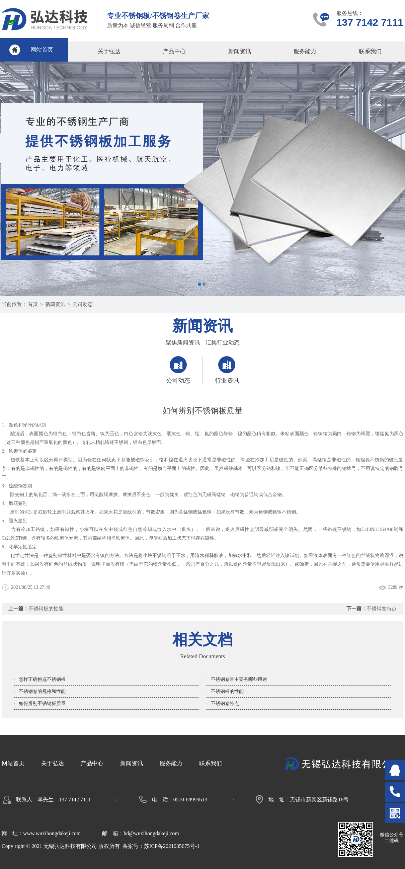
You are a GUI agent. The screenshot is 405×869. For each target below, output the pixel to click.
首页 (33, 304)
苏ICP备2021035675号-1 (171, 846)
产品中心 (174, 51)
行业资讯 (227, 370)
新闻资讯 (239, 51)
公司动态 (83, 304)
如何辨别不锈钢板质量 (42, 703)
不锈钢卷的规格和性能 (42, 691)
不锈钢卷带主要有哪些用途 (239, 679)
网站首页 (41, 50)
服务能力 (305, 51)
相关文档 (202, 639)
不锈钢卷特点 (382, 608)
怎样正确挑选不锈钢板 (42, 679)
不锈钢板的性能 (46, 608)
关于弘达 (109, 51)
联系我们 (370, 51)
